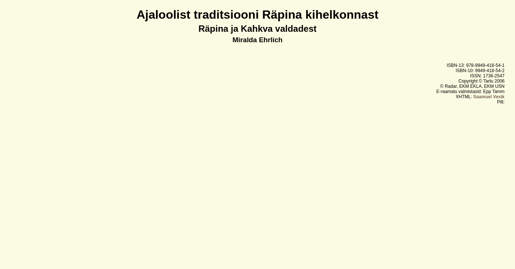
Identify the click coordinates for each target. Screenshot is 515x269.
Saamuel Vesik (489, 96)
